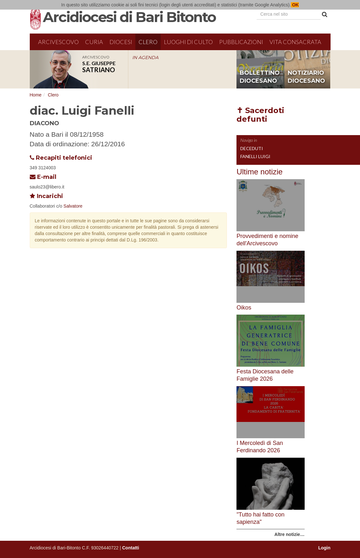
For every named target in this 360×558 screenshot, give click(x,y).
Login (324, 547)
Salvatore (72, 206)
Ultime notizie (259, 171)
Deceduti (251, 148)
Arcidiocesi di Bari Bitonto (129, 17)
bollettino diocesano (260, 77)
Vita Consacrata (295, 41)
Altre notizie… (290, 534)
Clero (148, 41)
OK (295, 4)
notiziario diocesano (306, 77)
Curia (94, 41)
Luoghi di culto (188, 41)
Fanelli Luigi (255, 156)
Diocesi (120, 41)
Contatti (130, 547)
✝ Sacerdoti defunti (260, 114)
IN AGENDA (145, 57)
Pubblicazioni (241, 41)
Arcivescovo (58, 41)
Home (36, 94)
